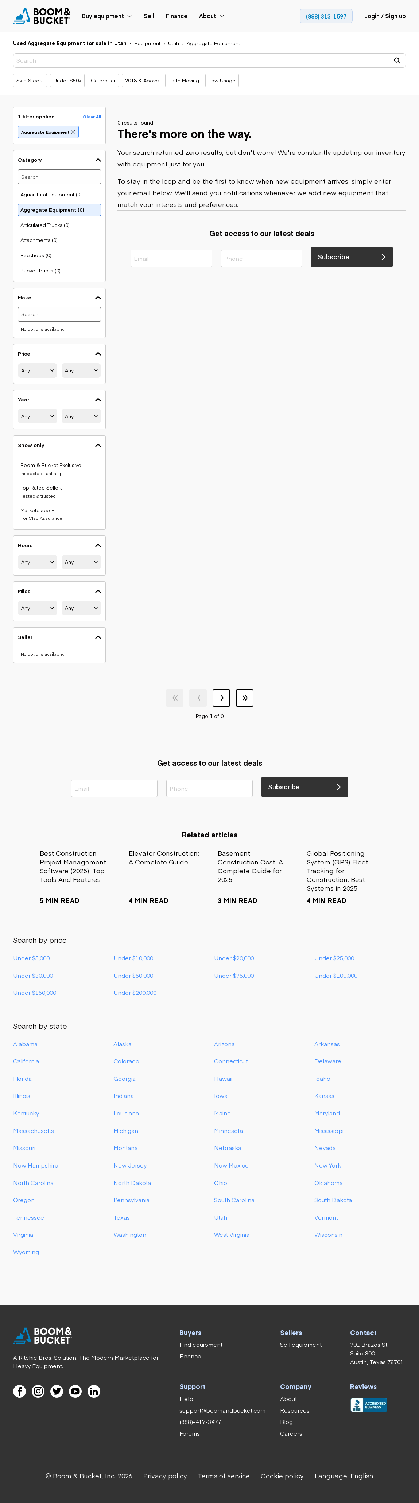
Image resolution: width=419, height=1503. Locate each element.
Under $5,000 (31, 958)
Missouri (24, 1147)
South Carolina (234, 1200)
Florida (22, 1078)
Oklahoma (328, 1182)
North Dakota (132, 1182)
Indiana (123, 1096)
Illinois (21, 1096)
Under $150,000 (34, 992)
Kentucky (26, 1113)
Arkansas (327, 1044)
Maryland (327, 1113)
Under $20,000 (234, 958)
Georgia (124, 1078)
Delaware (327, 1061)
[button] (344, 1476)
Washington (129, 1235)
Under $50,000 (133, 975)
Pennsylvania (131, 1200)
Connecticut (231, 1061)
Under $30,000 (33, 975)
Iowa (221, 1096)
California (26, 1061)
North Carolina (33, 1182)
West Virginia (231, 1235)
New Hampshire (35, 1165)
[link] (42, 16)
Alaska (122, 1044)
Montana (125, 1147)
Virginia (23, 1235)
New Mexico (231, 1165)
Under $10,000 (133, 958)
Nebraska (227, 1147)
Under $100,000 (335, 975)
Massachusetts (33, 1130)
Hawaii (223, 1078)
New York (327, 1165)
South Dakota (333, 1200)
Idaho (322, 1078)
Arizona (224, 1044)
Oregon (24, 1200)
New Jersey (130, 1165)
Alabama (25, 1044)
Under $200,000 (134, 992)
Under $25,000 (334, 958)
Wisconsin (328, 1235)
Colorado (126, 1061)
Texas (121, 1217)
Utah (220, 1217)
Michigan (125, 1130)
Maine (222, 1113)
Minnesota (228, 1130)
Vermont (326, 1217)
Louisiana (126, 1113)
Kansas (324, 1096)
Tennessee (28, 1217)
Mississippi (329, 1130)
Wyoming (26, 1252)
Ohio (220, 1182)
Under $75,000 (234, 975)
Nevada (325, 1147)
